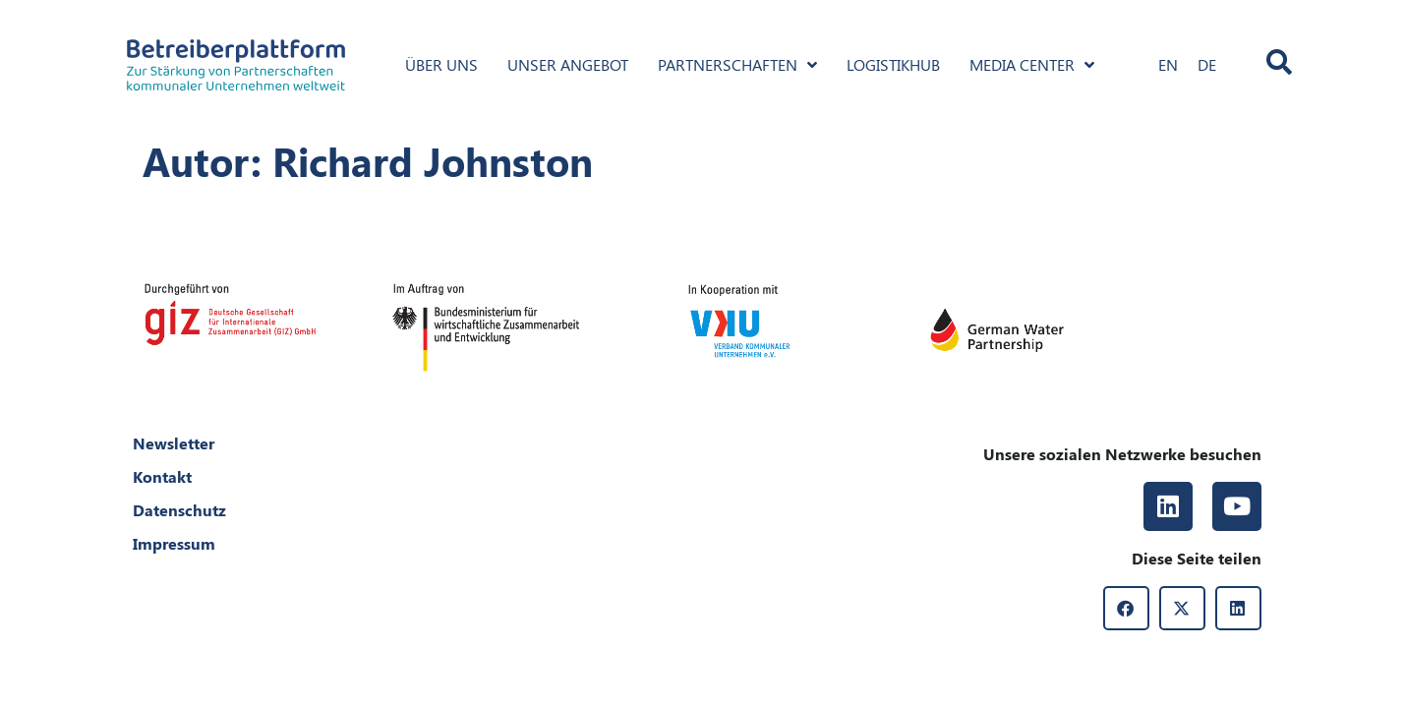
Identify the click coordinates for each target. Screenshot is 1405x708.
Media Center (1031, 65)
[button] (1126, 608)
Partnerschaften (737, 65)
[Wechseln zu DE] (1207, 64)
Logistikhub (893, 64)
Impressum (174, 543)
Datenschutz (179, 510)
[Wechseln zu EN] (1168, 64)
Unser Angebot (567, 64)
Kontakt (162, 476)
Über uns (441, 64)
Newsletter (173, 443)
